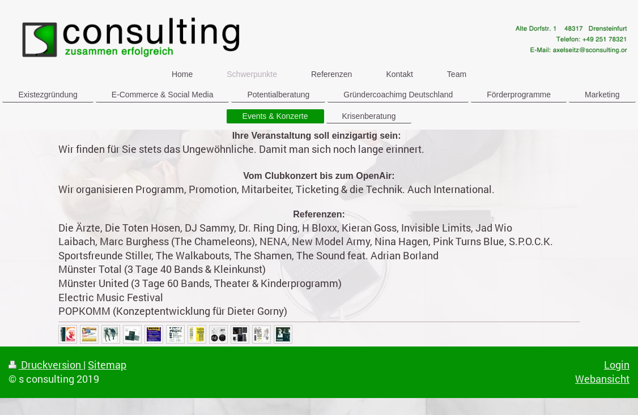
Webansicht (602, 379)
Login (617, 364)
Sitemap (107, 364)
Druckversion (45, 364)
